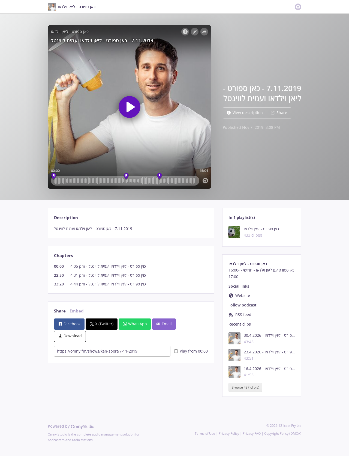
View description (245, 112)
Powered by (71, 426)
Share (279, 112)
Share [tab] (60, 311)
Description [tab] (66, 217)
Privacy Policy (229, 433)
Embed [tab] (77, 311)
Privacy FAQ (252, 433)
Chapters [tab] (63, 255)
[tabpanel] (130, 228)
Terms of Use (205, 433)
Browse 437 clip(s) (245, 387)
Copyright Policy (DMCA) (282, 433)
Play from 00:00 (191, 351)
